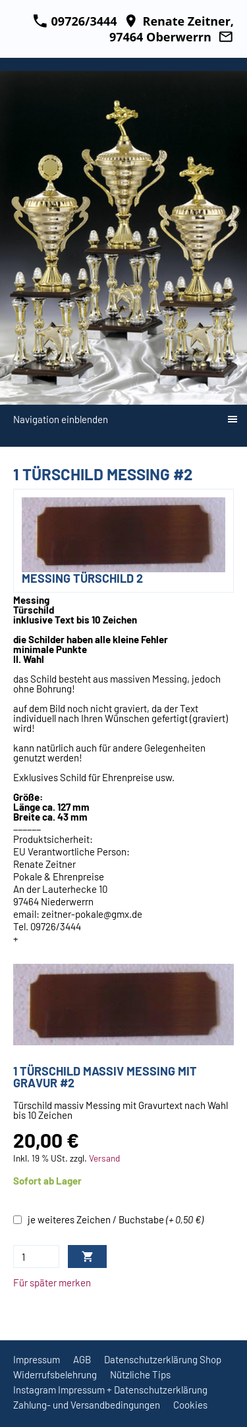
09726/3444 (75, 21)
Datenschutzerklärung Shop (162, 1359)
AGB (82, 1359)
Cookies (190, 1405)
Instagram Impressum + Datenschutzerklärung (110, 1389)
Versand (104, 1158)
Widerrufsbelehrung (55, 1374)
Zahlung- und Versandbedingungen (86, 1405)
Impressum (36, 1359)
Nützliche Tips (140, 1374)
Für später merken (52, 1282)
